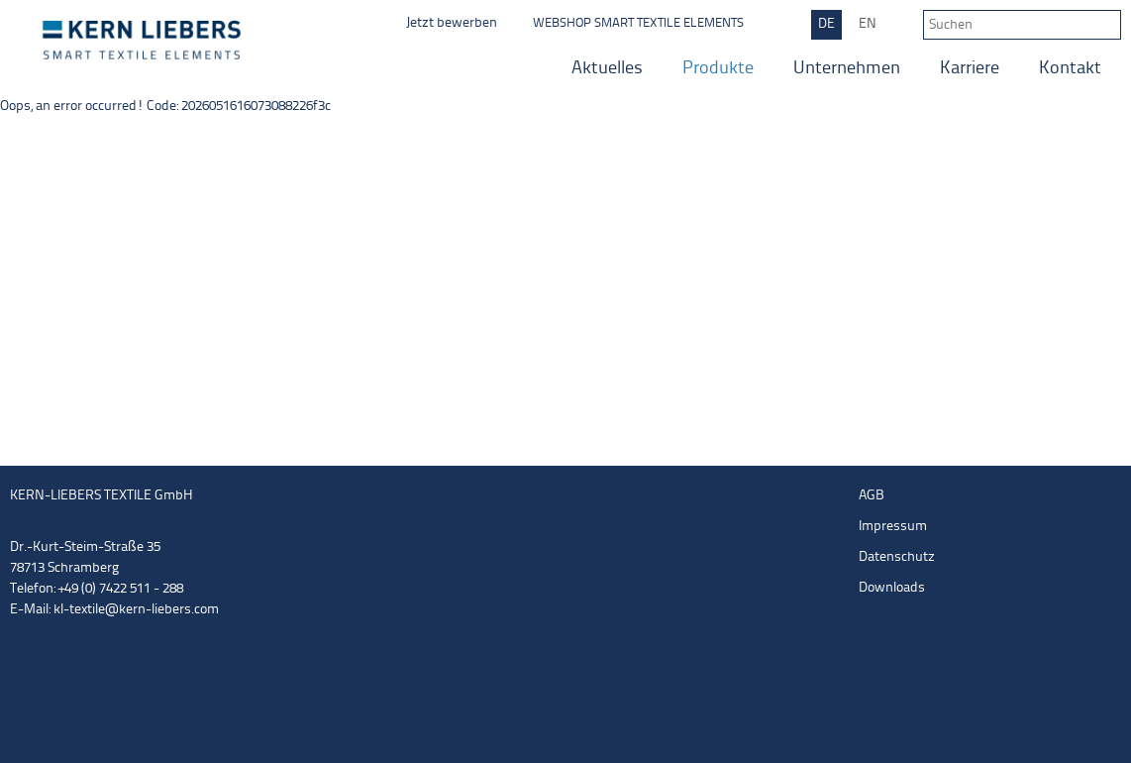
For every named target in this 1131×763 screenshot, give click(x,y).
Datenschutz (897, 557)
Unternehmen (846, 68)
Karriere (969, 68)
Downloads (892, 588)
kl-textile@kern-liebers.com (136, 609)
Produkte (718, 68)
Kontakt (1070, 68)
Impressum (893, 526)
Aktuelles (607, 68)
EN (867, 24)
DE (826, 24)
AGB (871, 496)
